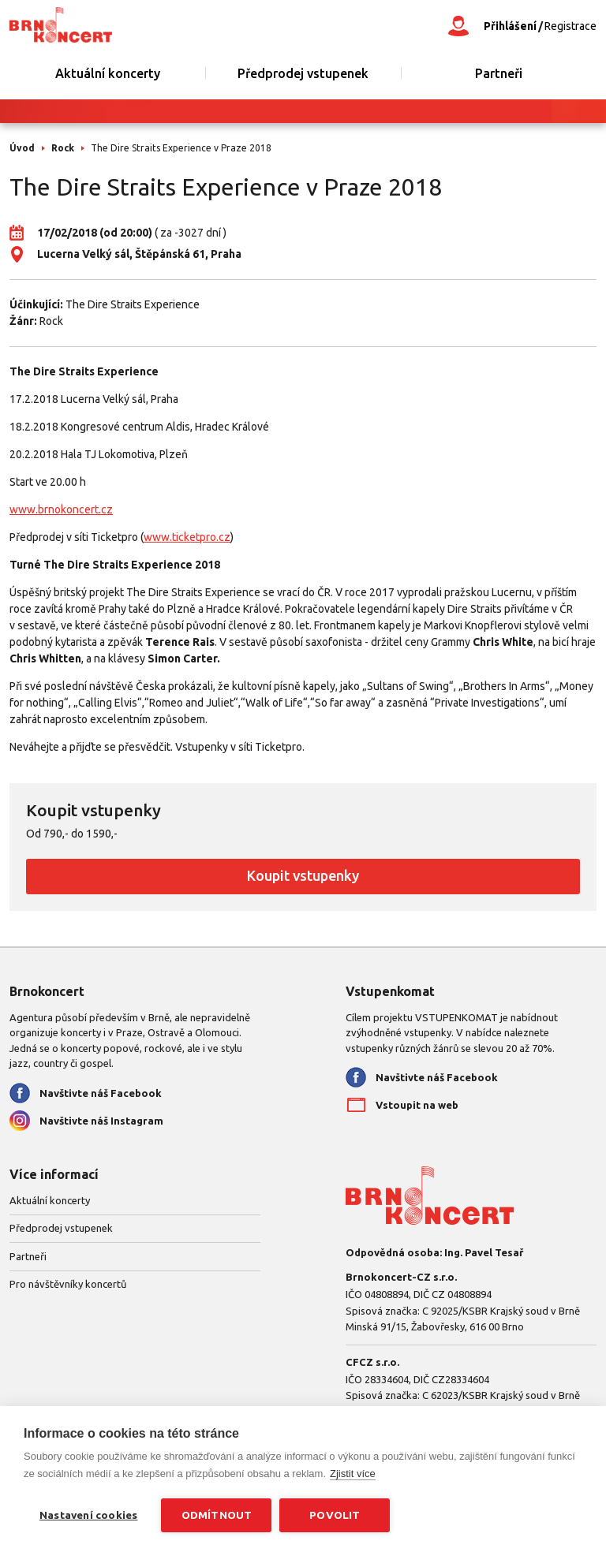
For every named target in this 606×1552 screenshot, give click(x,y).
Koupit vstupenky (303, 875)
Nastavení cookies (88, 1515)
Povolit (334, 1515)
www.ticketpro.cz (187, 537)
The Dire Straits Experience (132, 304)
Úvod (22, 148)
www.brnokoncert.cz (61, 509)
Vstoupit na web (417, 1104)
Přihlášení (510, 26)
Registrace (570, 26)
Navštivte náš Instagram (101, 1120)
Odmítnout (216, 1515)
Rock (62, 148)
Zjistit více (353, 1473)
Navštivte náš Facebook (100, 1093)
